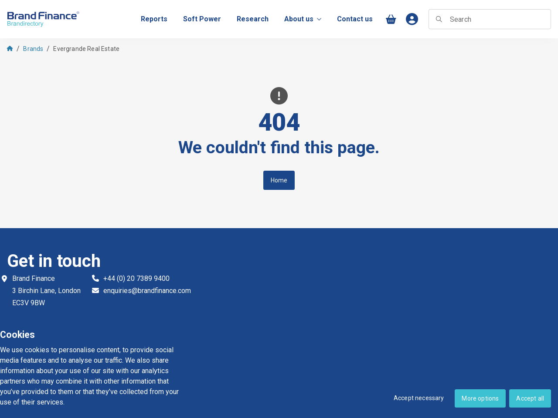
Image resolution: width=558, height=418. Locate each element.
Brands (33, 48)
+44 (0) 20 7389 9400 (136, 278)
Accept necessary (419, 397)
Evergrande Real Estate (86, 48)
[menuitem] (154, 19)
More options (480, 398)
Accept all (530, 398)
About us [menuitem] (302, 19)
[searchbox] (490, 19)
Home (279, 180)
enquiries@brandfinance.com (147, 291)
